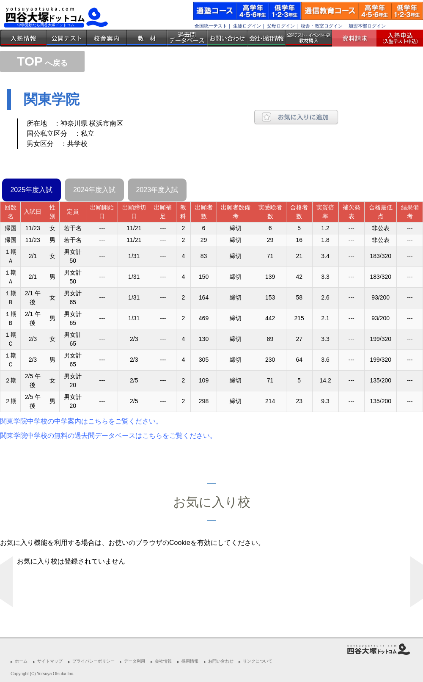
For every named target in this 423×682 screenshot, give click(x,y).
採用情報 (189, 661)
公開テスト (67, 38)
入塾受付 (396, 38)
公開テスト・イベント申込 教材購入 (309, 38)
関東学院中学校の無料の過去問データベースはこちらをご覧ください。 (108, 435)
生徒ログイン (247, 25)
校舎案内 (107, 38)
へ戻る (42, 63)
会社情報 (163, 661)
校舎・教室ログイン (322, 25)
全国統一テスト (211, 25)
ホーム (21, 661)
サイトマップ (50, 661)
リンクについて (257, 661)
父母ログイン (281, 25)
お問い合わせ (227, 38)
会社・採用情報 (266, 38)
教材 (147, 38)
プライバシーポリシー (93, 661)
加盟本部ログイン (367, 25)
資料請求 (357, 38)
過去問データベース (187, 38)
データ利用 (134, 661)
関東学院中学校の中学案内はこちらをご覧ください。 (81, 421)
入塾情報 (23, 38)
